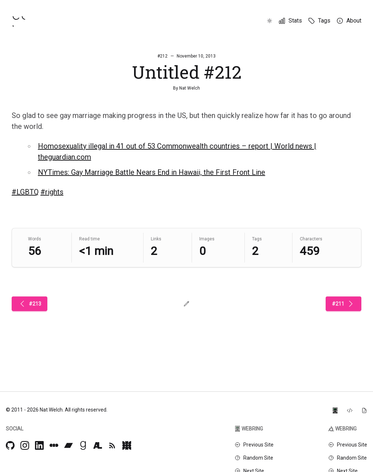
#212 (162, 56)
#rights (51, 192)
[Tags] (319, 20)
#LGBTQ (25, 192)
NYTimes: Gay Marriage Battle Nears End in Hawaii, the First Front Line (151, 172)
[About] (348, 20)
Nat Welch (189, 88)
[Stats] (290, 20)
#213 (29, 303)
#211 (343, 303)
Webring (249, 429)
